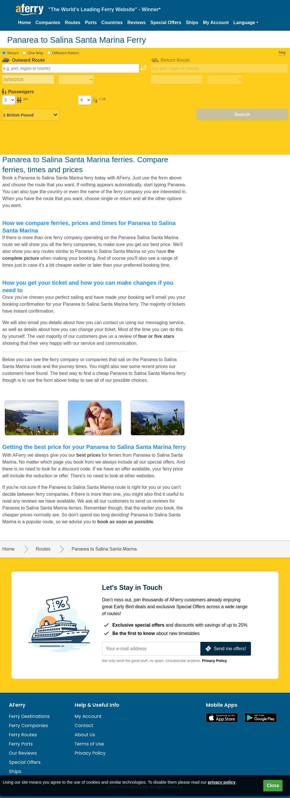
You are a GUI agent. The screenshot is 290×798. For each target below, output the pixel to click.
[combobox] (70, 68)
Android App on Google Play (261, 718)
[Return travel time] (225, 80)
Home (24, 22)
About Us (85, 734)
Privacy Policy (214, 660)
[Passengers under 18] (84, 99)
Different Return (65, 53)
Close (273, 785)
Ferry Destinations (29, 716)
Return (13, 53)
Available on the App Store (222, 718)
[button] (246, 22)
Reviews (136, 22)
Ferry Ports (21, 744)
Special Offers (165, 22)
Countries (112, 22)
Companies (47, 22)
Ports (91, 22)
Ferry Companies (28, 725)
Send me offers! (225, 648)
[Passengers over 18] (8, 99)
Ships (192, 22)
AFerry (17, 705)
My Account (216, 22)
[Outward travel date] (28, 79)
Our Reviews (23, 753)
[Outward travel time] (76, 80)
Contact (84, 725)
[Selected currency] (30, 114)
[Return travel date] (177, 79)
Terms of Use (89, 744)
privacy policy (221, 782)
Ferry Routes (23, 734)
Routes (72, 22)
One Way (35, 53)
